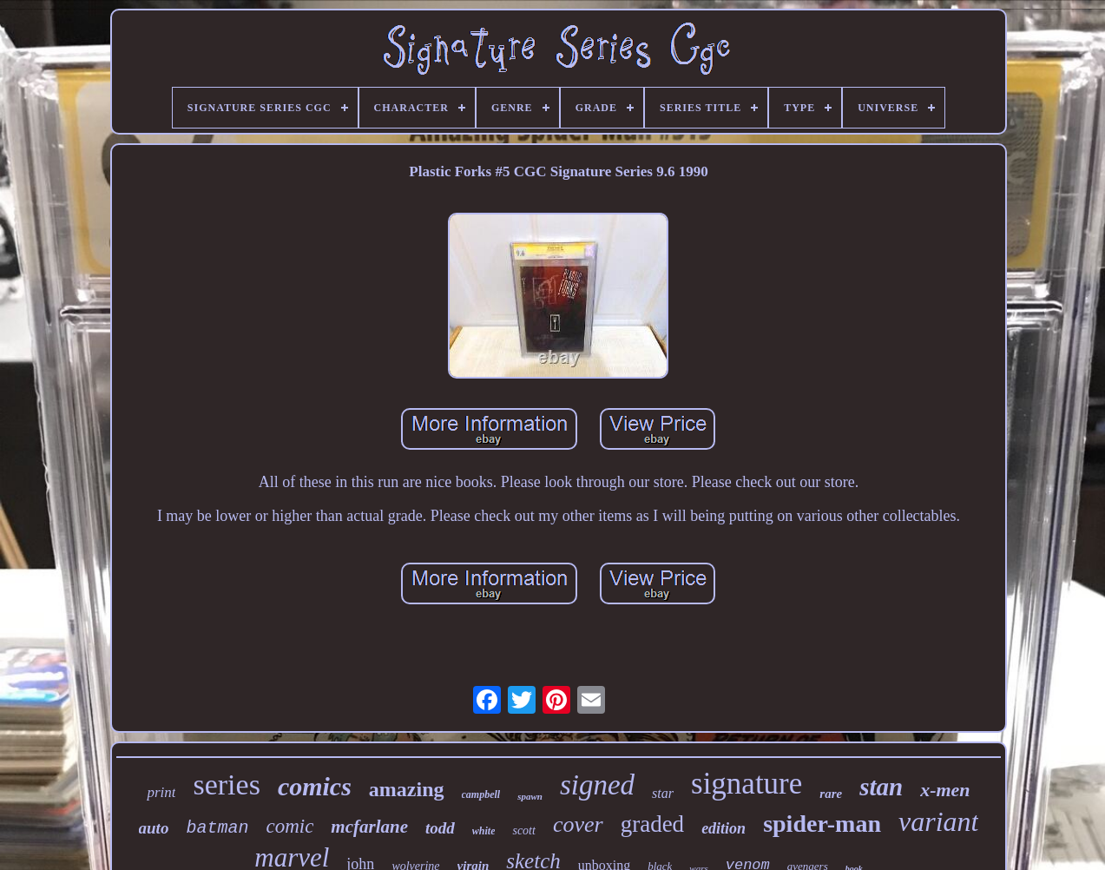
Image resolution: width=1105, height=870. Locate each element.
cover (578, 824)
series (226, 784)
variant (938, 821)
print (161, 792)
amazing (406, 789)
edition (723, 828)
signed (597, 785)
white (484, 831)
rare (830, 794)
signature (746, 784)
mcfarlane (369, 826)
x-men (945, 790)
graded (652, 824)
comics (315, 786)
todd (440, 828)
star (663, 793)
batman (217, 828)
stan (881, 787)
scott (523, 830)
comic (289, 826)
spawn (530, 796)
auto (154, 828)
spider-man (822, 823)
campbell (481, 794)
